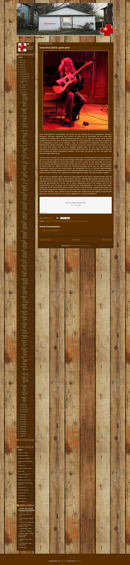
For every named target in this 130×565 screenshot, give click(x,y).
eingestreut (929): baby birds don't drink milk (24, 380)
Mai (23, 92)
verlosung (21, 487)
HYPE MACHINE (26, 509)
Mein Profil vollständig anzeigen (30, 48)
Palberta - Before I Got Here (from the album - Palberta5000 (26, 535)
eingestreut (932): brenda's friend (24, 307)
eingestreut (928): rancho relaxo (24, 399)
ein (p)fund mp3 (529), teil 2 (24, 369)
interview (20, 495)
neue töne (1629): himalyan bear (24, 319)
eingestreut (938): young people (24, 111)
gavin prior (72, 221)
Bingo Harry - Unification (26, 531)
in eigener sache (22, 480)
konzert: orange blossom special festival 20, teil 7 (24, 196)
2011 (21, 424)
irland (78, 221)
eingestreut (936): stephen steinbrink (24, 188)
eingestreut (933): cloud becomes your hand (24, 299)
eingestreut (21, 455)
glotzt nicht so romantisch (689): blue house (24, 149)
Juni (23, 89)
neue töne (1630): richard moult (24, 274)
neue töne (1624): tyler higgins (24, 387)
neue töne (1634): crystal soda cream (24, 118)
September (24, 81)
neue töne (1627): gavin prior (24, 331)
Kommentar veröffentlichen (51, 230)
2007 (21, 433)
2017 (21, 69)
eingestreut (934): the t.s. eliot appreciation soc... (24, 281)
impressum (39, 37)
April (23, 404)
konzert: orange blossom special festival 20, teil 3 (24, 234)
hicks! (19, 471)
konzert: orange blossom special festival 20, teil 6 (24, 205)
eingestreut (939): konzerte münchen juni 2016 (24, 97)
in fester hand (22, 490)
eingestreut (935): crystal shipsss (24, 267)
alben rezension (22, 474)
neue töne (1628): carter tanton (24, 325)
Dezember (24, 74)
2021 (21, 60)
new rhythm (21, 501)
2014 (21, 417)
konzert (20, 465)
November (24, 76)
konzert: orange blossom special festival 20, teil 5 (24, 215)
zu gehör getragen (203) (24, 393)
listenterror (21, 477)
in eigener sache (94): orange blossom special (24, 290)
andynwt (63, 561)
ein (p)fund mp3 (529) (24, 374)
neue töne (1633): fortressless (24, 126)
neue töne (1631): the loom (24, 261)
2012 (21, 422)
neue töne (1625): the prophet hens (24, 343)
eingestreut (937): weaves (24, 142)
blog (20, 37)
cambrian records (51, 221)
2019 (21, 65)
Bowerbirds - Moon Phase (26, 511)
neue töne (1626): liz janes (24, 337)
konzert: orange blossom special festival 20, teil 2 (24, 244)
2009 (21, 429)
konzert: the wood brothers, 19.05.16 (24, 174)
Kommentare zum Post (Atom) (79, 245)
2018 (21, 67)
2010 (21, 426)
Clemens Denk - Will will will (27, 522)
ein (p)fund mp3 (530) (24, 162)
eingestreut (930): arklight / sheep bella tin (24, 351)
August (24, 85)
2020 (21, 62)
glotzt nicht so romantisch (25, 461)
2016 (21, 72)
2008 (21, 431)
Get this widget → (23, 547)
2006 (21, 436)
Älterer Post (107, 240)
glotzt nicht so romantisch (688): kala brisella (24, 360)
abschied (20, 493)
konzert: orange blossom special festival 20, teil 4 (24, 225)
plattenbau (21, 498)
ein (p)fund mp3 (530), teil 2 (24, 157)
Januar (24, 411)
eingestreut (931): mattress (24, 313)
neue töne (84, 221)
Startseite (76, 240)
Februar (24, 409)
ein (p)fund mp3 (22, 458)
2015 (21, 414)
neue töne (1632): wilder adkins (24, 168)
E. (29, 44)
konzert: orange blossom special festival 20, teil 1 (24, 254)
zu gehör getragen (23, 468)
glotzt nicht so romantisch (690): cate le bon (24, 134)
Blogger (78, 561)
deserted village (62, 221)
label (29, 37)
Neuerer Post (45, 240)
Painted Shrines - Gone (25, 528)
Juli (23, 87)
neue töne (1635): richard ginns (24, 104)
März (23, 407)
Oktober (24, 78)
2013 (21, 419)
